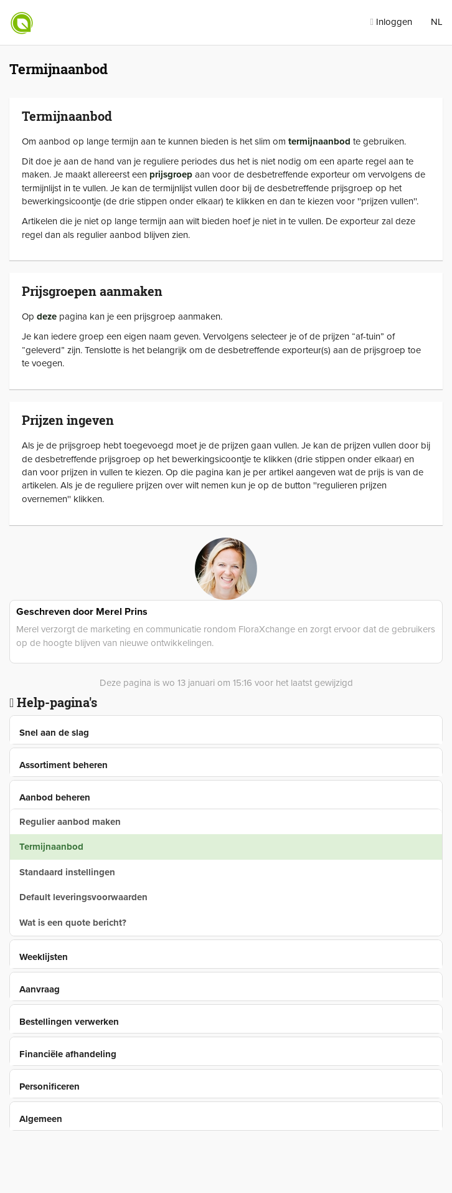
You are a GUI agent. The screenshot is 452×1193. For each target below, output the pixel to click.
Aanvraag (39, 989)
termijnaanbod (319, 141)
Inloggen (391, 21)
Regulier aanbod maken (70, 821)
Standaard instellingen (67, 872)
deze (47, 316)
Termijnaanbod (51, 846)
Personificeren (49, 1086)
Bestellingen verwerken (69, 1021)
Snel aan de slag (54, 732)
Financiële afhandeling (67, 1054)
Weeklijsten (43, 956)
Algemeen (40, 1118)
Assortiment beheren (63, 765)
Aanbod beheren (54, 797)
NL (437, 21)
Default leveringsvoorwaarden (83, 897)
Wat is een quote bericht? (72, 922)
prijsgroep (170, 174)
